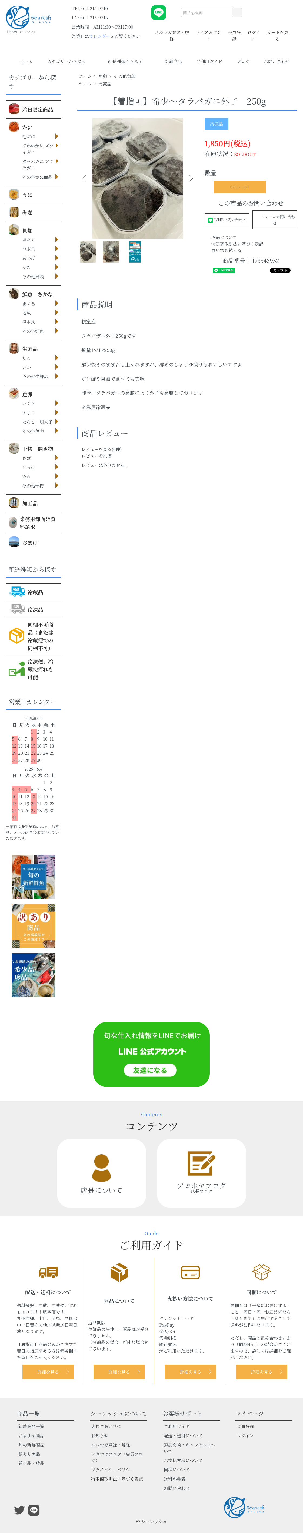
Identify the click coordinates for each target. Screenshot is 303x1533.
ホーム (26, 61)
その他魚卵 (124, 76)
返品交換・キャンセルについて (190, 1448)
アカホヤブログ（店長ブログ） (117, 1457)
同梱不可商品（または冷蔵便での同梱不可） (31, 636)
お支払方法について (183, 1460)
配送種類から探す (129, 61)
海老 (20, 212)
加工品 (23, 502)
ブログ (243, 61)
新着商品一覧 (31, 1426)
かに (20, 126)
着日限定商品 (31, 108)
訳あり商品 (29, 1454)
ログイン (253, 32)
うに (20, 194)
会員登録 (234, 32)
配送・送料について (183, 1436)
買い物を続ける (226, 250)
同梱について (177, 1470)
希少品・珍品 (31, 1463)
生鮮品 (23, 348)
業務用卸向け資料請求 (32, 522)
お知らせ (99, 1436)
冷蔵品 (26, 591)
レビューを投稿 (96, 456)
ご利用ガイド (209, 61)
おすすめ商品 (31, 1436)
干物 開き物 (31, 448)
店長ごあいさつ (106, 1426)
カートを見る (277, 32)
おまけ (23, 541)
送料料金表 (174, 1479)
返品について (224, 237)
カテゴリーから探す (70, 61)
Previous (85, 178)
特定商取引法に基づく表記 (237, 244)
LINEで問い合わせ (227, 219)
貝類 (20, 229)
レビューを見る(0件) (101, 449)
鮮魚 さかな (31, 293)
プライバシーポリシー (112, 1470)
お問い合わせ (277, 61)
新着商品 (173, 61)
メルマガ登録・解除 (172, 32)
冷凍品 (26, 609)
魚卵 (20, 393)
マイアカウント (208, 32)
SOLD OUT (239, 187)
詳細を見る (48, 1372)
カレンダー (99, 36)
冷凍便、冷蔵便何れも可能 (31, 669)
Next (190, 178)
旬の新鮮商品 (31, 1445)
